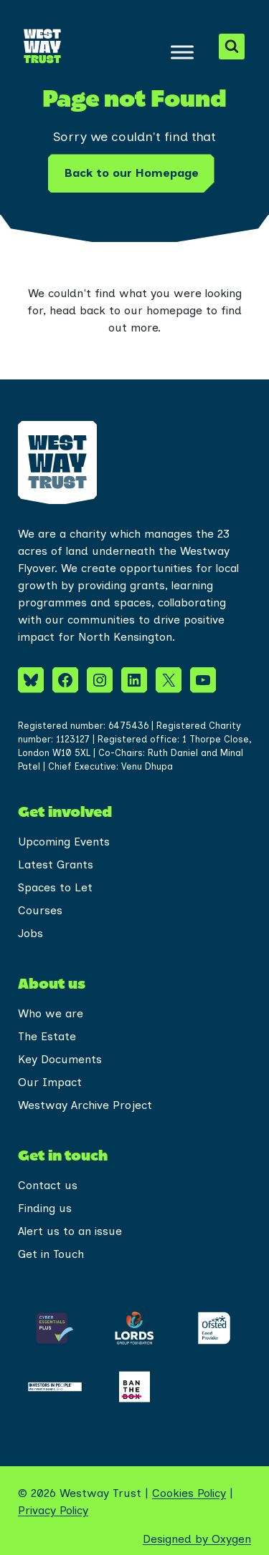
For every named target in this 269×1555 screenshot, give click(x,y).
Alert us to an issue (70, 1231)
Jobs (30, 933)
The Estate (47, 1036)
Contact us (47, 1185)
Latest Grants (55, 864)
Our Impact (50, 1082)
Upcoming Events (64, 841)
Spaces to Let (55, 887)
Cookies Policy (189, 1493)
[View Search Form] (232, 46)
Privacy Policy (53, 1510)
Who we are (50, 1013)
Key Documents (60, 1059)
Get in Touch (51, 1254)
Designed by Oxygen (197, 1539)
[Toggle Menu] (182, 52)
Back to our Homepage (131, 173)
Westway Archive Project (85, 1105)
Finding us (45, 1208)
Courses (40, 910)
